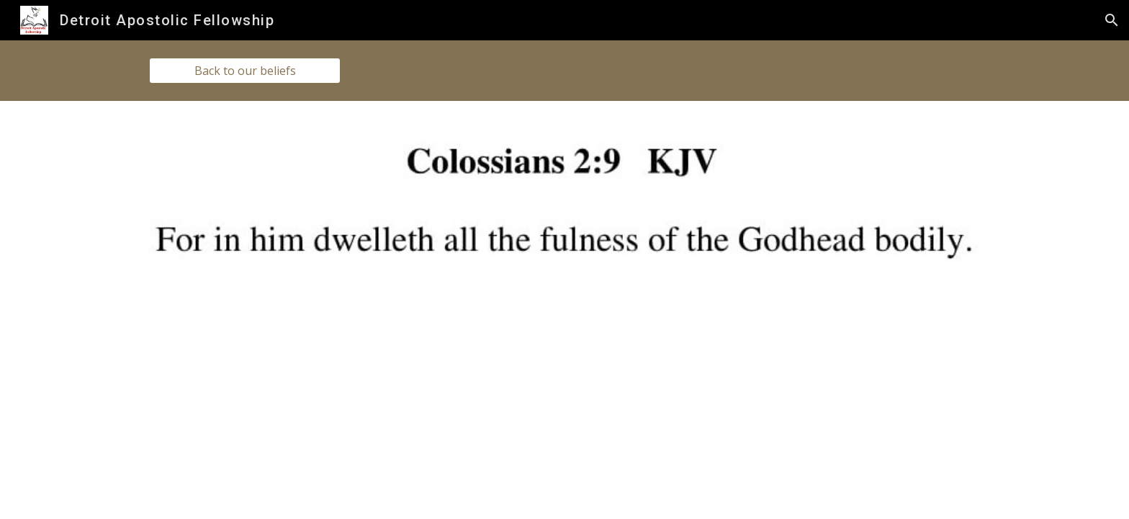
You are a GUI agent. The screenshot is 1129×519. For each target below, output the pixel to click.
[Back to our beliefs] (245, 70)
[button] (1111, 20)
